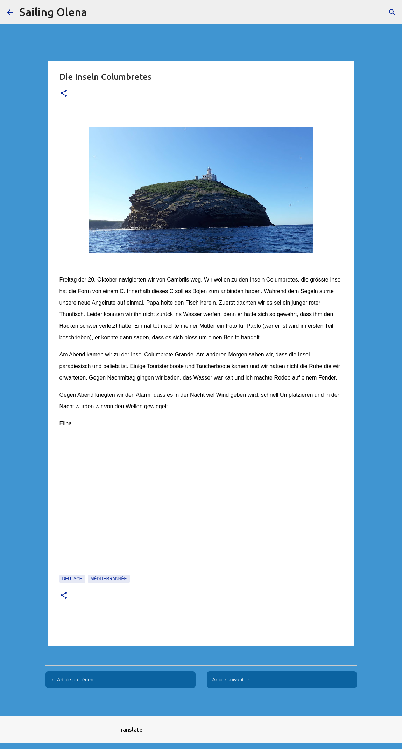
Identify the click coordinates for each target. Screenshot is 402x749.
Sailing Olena (53, 12)
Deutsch (72, 578)
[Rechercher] (392, 12)
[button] (63, 93)
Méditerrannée (109, 578)
